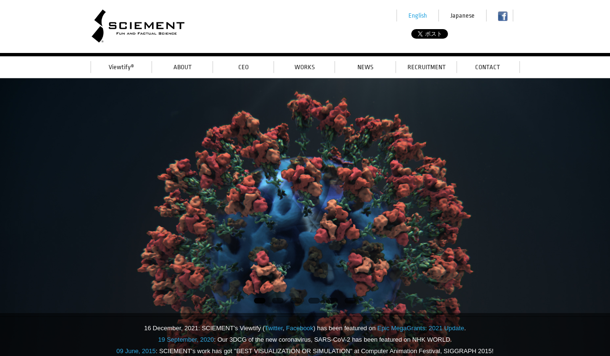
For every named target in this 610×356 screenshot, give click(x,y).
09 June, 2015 (135, 351)
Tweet (439, 34)
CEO (243, 67)
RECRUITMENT (426, 67)
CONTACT (487, 67)
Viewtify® (121, 67)
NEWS (365, 67)
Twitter (273, 328)
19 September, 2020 (186, 339)
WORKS (305, 67)
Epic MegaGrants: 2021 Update (420, 328)
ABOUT (182, 67)
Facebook (299, 328)
